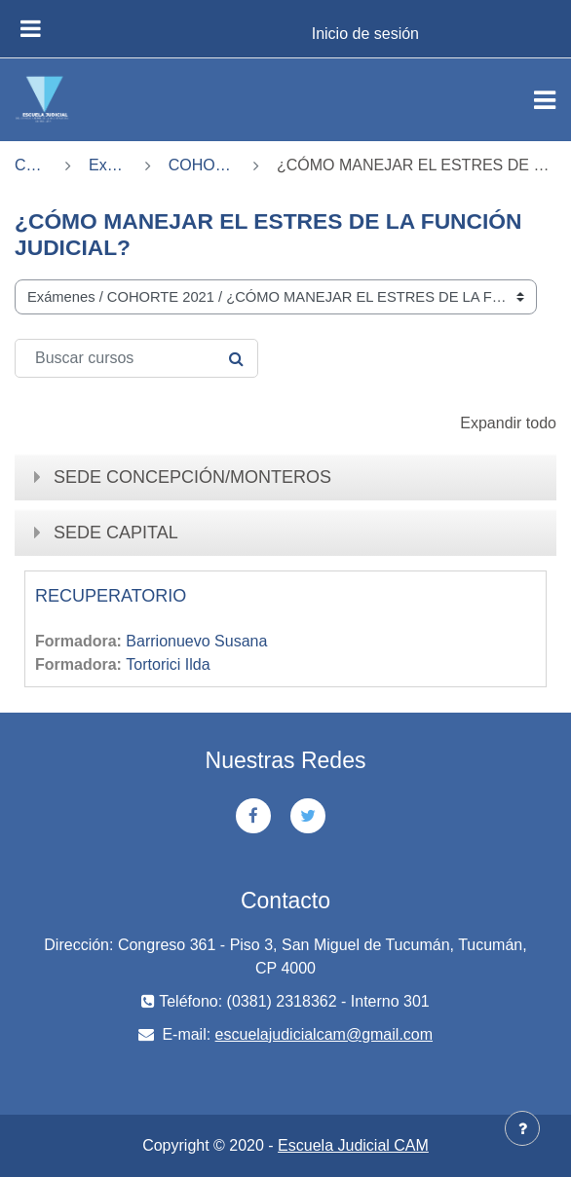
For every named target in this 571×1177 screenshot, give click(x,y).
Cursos (31, 165)
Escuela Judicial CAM (353, 1145)
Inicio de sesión (365, 33)
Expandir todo (508, 423)
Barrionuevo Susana (196, 641)
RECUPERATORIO (110, 596)
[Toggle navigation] (544, 100)
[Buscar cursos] (136, 358)
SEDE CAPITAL (116, 532)
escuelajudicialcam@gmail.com (324, 1034)
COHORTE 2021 (202, 165)
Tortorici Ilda (167, 664)
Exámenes (108, 165)
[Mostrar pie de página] (522, 1128)
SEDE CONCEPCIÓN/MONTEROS (192, 477)
